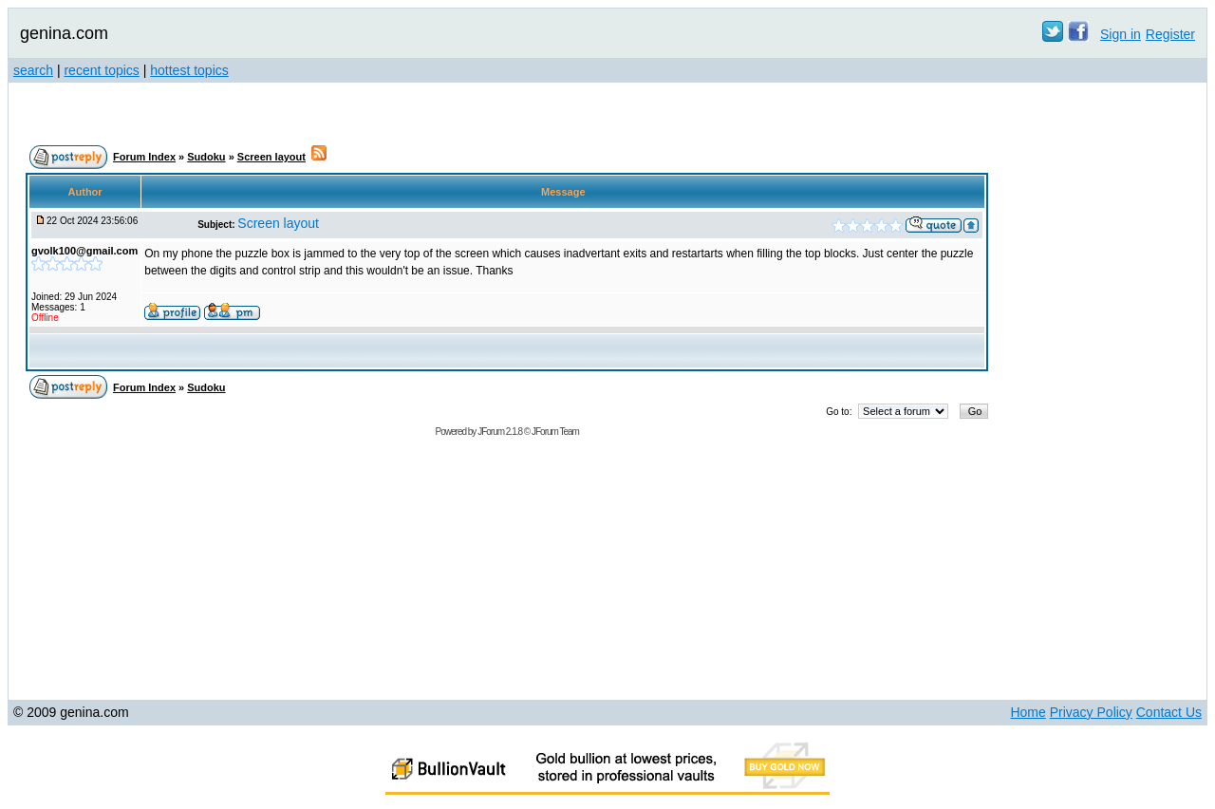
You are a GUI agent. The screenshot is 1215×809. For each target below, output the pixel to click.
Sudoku (206, 156)
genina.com (64, 33)
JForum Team (555, 431)
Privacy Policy (1091, 712)
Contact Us (1169, 712)
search (33, 70)
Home (1027, 712)
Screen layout (271, 156)
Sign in (1120, 34)
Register (1170, 34)
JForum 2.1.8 (499, 431)
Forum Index (144, 156)
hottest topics (189, 70)
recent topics (101, 70)
